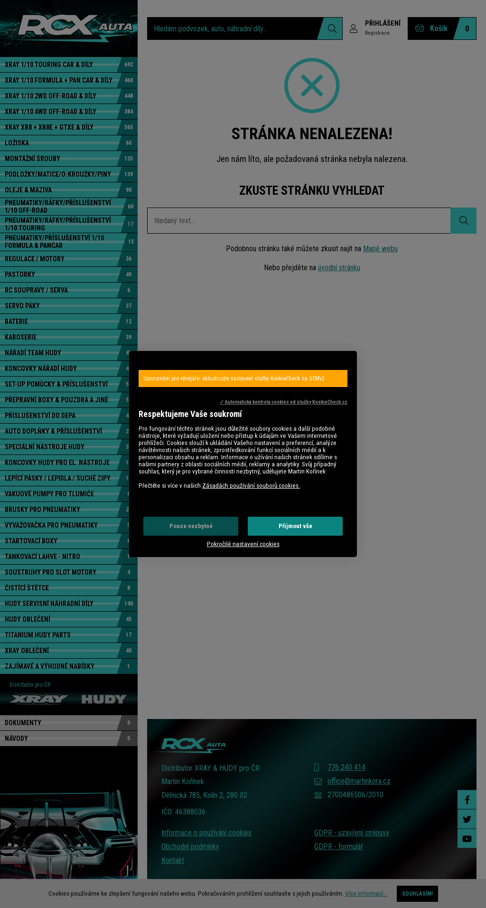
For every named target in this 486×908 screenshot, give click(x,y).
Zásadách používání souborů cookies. (251, 485)
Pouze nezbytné (191, 526)
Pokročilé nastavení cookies (243, 544)
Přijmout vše (295, 526)
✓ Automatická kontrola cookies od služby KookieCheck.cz (283, 402)
